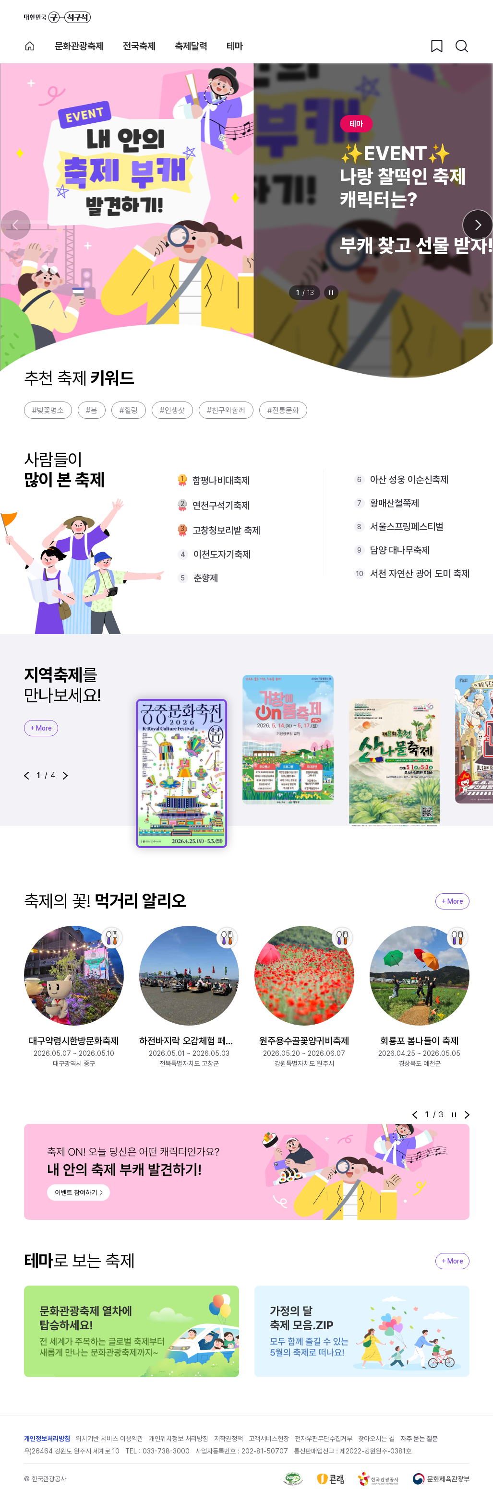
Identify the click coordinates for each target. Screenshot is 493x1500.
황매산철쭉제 (394, 503)
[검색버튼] (461, 46)
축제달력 (191, 46)
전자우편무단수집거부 (323, 1438)
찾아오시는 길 (376, 1438)
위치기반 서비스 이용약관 (109, 1438)
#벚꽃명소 (48, 410)
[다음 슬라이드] (477, 225)
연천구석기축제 (221, 505)
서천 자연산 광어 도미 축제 (419, 573)
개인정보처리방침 (47, 1438)
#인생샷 (172, 410)
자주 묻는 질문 (419, 1438)
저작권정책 (228, 1438)
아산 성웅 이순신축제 (409, 479)
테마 (235, 46)
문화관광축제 (79, 46)
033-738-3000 (166, 1451)
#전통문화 (283, 410)
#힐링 (129, 410)
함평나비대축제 (221, 480)
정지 (331, 292)
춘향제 (205, 578)
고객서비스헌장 (269, 1438)
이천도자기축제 (222, 554)
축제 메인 (30, 46)
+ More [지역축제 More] (41, 728)
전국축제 (139, 46)
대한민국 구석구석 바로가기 (57, 17)
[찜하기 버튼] (437, 46)
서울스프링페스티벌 (407, 526)
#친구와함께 (226, 410)
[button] (26, 776)
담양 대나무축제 (400, 550)
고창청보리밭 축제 (226, 530)
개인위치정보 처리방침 (178, 1438)
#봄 (91, 410)
